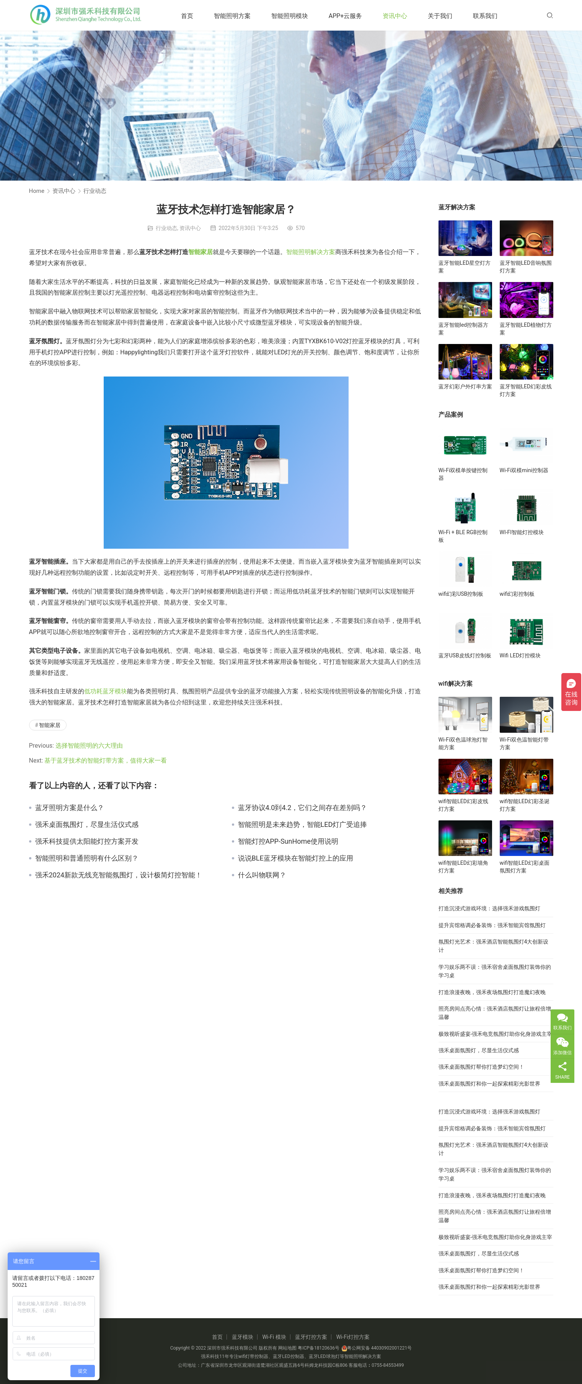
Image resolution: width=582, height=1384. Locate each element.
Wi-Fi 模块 (274, 1337)
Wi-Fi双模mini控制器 (524, 470)
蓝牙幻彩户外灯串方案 (465, 386)
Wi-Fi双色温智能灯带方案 (524, 743)
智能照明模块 (295, 16)
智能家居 (200, 252)
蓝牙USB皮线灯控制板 (465, 655)
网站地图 (287, 1348)
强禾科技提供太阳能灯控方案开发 (87, 841)
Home (36, 190)
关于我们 (446, 16)
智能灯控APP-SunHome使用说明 (288, 841)
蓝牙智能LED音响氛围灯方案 (526, 267)
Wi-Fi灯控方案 (353, 1337)
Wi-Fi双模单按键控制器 (463, 474)
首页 (193, 16)
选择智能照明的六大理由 (89, 745)
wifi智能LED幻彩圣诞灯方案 (524, 805)
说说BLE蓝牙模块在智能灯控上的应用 (295, 858)
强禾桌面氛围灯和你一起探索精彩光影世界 (489, 1084)
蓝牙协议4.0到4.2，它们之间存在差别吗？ (302, 808)
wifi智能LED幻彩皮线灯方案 (463, 805)
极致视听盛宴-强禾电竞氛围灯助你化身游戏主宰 (496, 1034)
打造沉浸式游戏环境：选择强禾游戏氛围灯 (489, 908)
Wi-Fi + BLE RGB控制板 (463, 536)
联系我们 (491, 16)
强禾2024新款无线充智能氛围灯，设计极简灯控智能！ (118, 875)
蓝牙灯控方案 (311, 1337)
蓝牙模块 (242, 1337)
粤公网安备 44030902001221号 (377, 1348)
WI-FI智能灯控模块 (522, 532)
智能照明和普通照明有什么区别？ (87, 858)
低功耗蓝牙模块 (105, 691)
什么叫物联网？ (262, 875)
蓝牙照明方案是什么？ (69, 808)
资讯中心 (401, 16)
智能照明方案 (238, 16)
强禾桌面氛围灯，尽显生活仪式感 (87, 824)
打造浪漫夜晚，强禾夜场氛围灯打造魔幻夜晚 (492, 992)
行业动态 (166, 228)
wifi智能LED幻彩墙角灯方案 (463, 867)
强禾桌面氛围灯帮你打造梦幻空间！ (481, 1067)
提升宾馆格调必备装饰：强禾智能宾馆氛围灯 (492, 925)
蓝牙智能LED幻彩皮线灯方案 (526, 390)
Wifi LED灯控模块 (520, 655)
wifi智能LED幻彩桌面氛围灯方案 (524, 867)
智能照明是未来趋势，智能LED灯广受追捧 (302, 824)
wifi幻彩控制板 (517, 594)
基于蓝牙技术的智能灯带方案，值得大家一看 (106, 760)
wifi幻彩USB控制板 (461, 594)
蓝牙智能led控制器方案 (464, 329)
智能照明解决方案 (310, 252)
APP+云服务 (351, 16)
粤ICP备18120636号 (318, 1348)
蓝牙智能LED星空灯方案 (465, 267)
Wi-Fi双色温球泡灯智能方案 (463, 743)
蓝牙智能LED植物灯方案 (526, 329)
